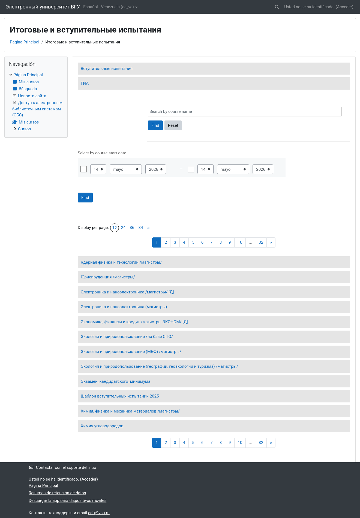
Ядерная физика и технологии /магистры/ (121, 262)
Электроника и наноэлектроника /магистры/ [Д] (127, 292)
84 (141, 227)
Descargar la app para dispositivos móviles (67, 500)
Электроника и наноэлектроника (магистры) (124, 306)
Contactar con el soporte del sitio (62, 467)
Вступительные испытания (107, 68)
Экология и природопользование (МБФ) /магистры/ (131, 351)
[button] (277, 7)
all (149, 227)
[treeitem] (36, 102)
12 (114, 227)
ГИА (85, 83)
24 (123, 227)
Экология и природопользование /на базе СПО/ (127, 336)
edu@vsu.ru (99, 512)
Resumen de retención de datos (57, 492)
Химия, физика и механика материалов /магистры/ (130, 411)
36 (132, 227)
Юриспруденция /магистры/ (108, 277)
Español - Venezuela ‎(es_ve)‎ (108, 6)
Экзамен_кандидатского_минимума (115, 381)
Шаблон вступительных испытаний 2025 (120, 396)
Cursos (24, 128)
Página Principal (24, 42)
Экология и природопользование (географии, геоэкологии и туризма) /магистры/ (159, 366)
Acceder (344, 6)
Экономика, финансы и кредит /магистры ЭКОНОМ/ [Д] (134, 321)
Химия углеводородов (102, 425)
